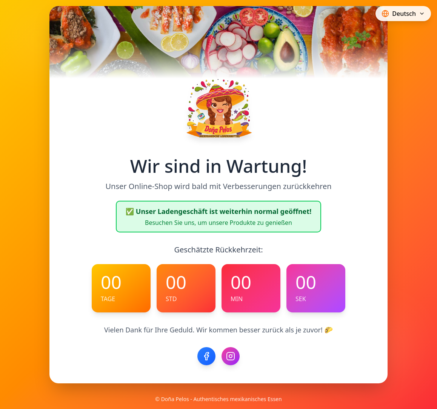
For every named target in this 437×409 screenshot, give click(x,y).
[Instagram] (231, 356)
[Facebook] (206, 356)
